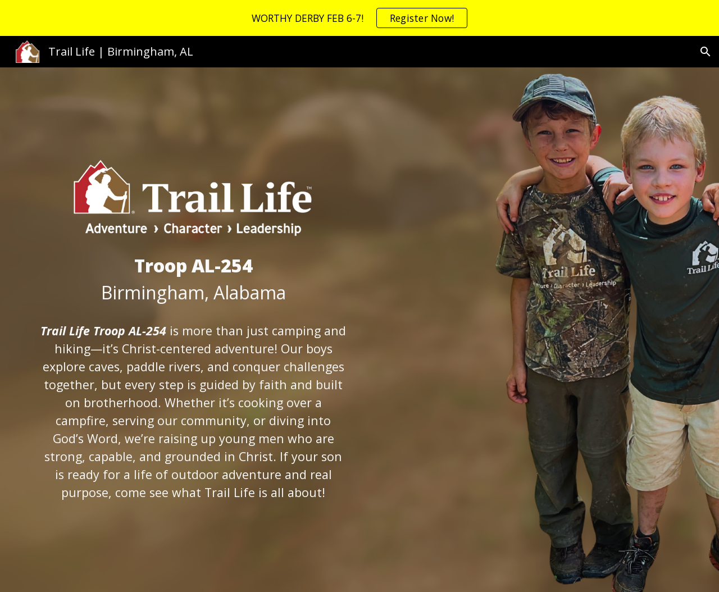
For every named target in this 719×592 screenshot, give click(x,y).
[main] (193, 279)
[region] (359, 18)
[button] (705, 51)
